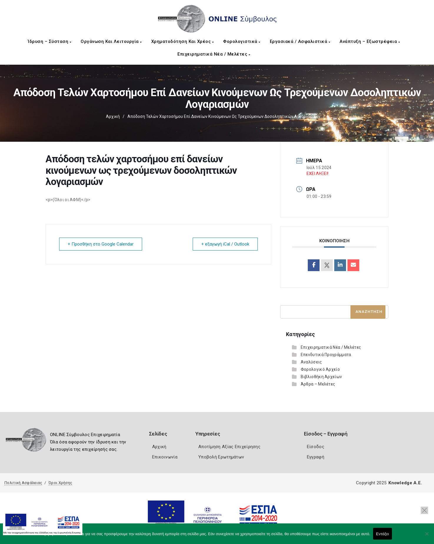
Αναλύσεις (311, 362)
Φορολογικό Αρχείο (320, 369)
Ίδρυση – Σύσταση (49, 41)
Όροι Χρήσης (60, 482)
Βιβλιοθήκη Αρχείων (321, 376)
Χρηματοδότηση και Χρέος (182, 41)
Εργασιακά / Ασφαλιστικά (300, 41)
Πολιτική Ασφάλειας (23, 482)
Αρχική (113, 116)
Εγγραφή (315, 457)
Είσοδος (315, 446)
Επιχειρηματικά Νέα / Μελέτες (213, 54)
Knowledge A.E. (405, 482)
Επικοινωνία (164, 457)
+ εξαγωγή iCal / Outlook (225, 244)
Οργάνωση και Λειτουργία (111, 41)
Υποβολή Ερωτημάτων (221, 457)
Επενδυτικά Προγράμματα (326, 354)
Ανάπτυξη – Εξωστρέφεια (370, 41)
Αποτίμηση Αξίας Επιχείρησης (229, 446)
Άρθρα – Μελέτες (318, 384)
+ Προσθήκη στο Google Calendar (101, 244)
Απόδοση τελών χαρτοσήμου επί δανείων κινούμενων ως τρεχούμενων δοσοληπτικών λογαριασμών (223, 116)
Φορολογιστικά (241, 41)
